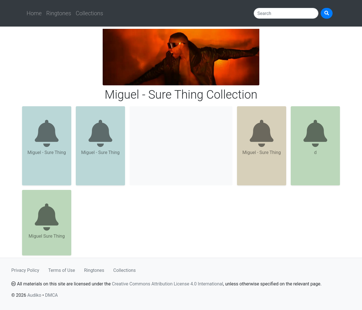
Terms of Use (61, 270)
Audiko (34, 295)
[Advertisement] (181, 145)
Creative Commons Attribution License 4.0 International (167, 284)
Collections (89, 13)
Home (34, 13)
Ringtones (58, 13)
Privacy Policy (25, 270)
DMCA (51, 295)
